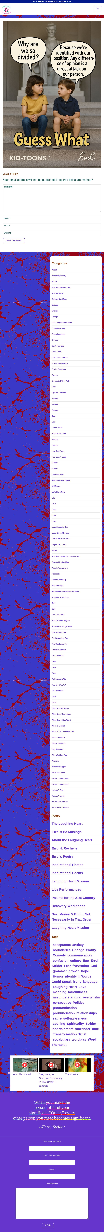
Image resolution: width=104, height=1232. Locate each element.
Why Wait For (57, 749)
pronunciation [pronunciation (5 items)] (64, 1013)
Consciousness (58, 328)
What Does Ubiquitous (61, 714)
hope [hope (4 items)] (85, 971)
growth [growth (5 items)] (73, 971)
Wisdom (55, 761)
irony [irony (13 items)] (77, 981)
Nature (54, 550)
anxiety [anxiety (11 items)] (78, 945)
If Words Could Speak (61, 480)
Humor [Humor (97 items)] (58, 976)
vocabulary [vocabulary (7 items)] (61, 1039)
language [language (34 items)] (90, 981)
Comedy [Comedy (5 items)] (59, 955)
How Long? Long (59, 457)
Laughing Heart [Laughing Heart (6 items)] (65, 987)
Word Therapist (58, 773)
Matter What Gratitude (61, 539)
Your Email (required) (52, 1155)
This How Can (58, 656)
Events (54, 375)
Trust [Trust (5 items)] (82, 1034)
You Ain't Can (57, 790)
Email (7, 225)
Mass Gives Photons (60, 533)
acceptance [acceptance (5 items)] (62, 945)
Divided (55, 340)
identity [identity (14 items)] (71, 976)
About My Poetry (59, 276)
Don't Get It (56, 352)
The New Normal (59, 650)
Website (7, 233)
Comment (8, 187)
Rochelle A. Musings (60, 597)
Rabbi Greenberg (59, 580)
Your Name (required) (52, 1141)
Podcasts (56, 574)
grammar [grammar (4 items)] (60, 971)
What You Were (58, 737)
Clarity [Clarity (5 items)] (91, 950)
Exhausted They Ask (60, 381)
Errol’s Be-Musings (66, 832)
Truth (54, 697)
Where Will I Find (59, 743)
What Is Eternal (58, 726)
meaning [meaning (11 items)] (59, 992)
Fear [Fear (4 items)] (67, 966)
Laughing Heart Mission (70, 881)
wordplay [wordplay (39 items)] (79, 1039)
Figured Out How (59, 393)
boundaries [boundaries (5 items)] (61, 950)
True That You (57, 691)
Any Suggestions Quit (61, 287)
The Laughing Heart (67, 823)
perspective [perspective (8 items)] (62, 1002)
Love (54, 504)
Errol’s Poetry (62, 856)
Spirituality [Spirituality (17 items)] (75, 1023)
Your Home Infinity (59, 802)
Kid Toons (56, 486)
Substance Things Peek (62, 626)
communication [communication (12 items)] (79, 955)
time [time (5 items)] (95, 1029)
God (53, 416)
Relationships (57, 585)
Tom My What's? (59, 685)
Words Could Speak (60, 778)
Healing (55, 439)
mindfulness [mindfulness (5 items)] (77, 992)
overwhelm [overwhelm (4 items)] (91, 997)
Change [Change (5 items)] (78, 950)
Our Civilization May (60, 562)
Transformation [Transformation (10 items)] (65, 1034)
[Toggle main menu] (98, 8)
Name (7, 218)
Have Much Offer (59, 433)
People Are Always (60, 568)
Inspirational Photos (67, 865)
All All (54, 282)
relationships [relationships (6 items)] (86, 1013)
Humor (54, 463)
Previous (9, 1073)
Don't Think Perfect (60, 358)
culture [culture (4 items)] (75, 960)
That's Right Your (59, 632)
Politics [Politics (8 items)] (78, 1002)
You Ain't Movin (58, 796)
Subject (52, 1169)
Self (53, 603)
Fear (53, 387)
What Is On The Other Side (63, 732)
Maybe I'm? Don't (59, 545)
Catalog (55, 305)
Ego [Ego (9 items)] (86, 960)
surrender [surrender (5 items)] (82, 1029)
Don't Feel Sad (58, 346)
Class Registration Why (62, 322)
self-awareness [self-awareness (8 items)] (75, 1018)
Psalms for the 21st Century (73, 898)
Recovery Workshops (68, 906)
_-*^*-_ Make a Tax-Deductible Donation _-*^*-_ (52, 1)
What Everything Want (61, 720)
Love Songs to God (60, 527)
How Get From (58, 451)
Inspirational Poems (67, 873)
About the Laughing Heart (72, 840)
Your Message (52, 1183)
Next (95, 1073)
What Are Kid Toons (60, 708)
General (55, 398)
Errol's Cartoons (59, 369)
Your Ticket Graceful (60, 808)
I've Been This (58, 474)
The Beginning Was (60, 638)
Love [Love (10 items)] (82, 987)
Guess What (57, 428)
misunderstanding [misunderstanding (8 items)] (67, 997)
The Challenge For (59, 644)
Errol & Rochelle (64, 848)
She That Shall (58, 615)
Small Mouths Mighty (61, 621)
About (54, 270)
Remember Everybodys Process (65, 591)
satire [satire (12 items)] (57, 1018)
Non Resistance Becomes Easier (65, 556)
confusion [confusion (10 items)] (60, 960)
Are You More (57, 293)
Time (54, 662)
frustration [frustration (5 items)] (81, 966)
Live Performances (66, 889)
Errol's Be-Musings (60, 363)
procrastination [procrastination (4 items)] (65, 1008)
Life (53, 498)
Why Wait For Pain (59, 755)
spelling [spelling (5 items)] (59, 1023)
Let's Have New (58, 492)
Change (55, 311)
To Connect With (59, 679)
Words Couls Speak (60, 784)
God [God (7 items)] (94, 966)
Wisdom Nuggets (59, 767)
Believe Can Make (59, 299)
